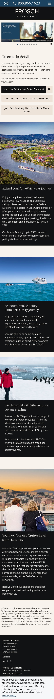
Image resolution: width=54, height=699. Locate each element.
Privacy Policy (9, 695)
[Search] (49, 89)
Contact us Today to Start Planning (27, 98)
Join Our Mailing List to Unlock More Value (27, 110)
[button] (51, 678)
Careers (6, 656)
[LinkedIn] (3, 661)
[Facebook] (7, 661)
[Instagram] (10, 661)
